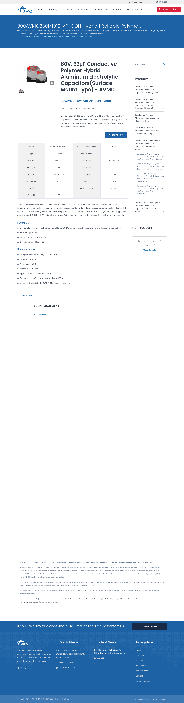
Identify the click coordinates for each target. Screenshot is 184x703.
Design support (136, 9)
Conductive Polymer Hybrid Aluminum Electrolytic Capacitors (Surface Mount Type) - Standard (150, 156)
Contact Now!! (149, 626)
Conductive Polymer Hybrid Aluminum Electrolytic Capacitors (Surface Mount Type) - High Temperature (150, 177)
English (163, 2)
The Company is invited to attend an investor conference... (110, 651)
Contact (118, 9)
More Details (149, 250)
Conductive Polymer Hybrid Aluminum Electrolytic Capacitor (122, 599)
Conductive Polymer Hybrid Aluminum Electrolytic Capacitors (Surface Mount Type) (71, 33)
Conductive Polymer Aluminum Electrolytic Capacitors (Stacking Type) (146, 89)
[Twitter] (22, 668)
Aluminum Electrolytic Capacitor (31, 602)
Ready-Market (161, 699)
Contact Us (56, 602)
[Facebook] (18, 668)
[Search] (143, 2)
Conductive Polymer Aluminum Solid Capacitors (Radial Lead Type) (147, 118)
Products (68, 9)
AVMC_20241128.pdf (47, 306)
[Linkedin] (25, 668)
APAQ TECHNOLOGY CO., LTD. (44, 699)
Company (53, 9)
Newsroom (83, 9)
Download (40, 314)
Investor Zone (102, 9)
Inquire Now (115, 135)
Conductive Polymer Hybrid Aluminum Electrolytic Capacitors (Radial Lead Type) (147, 206)
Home (40, 9)
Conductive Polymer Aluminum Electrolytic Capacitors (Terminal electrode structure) (145, 103)
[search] (130, 2)
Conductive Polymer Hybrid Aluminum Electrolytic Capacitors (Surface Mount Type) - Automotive (150, 190)
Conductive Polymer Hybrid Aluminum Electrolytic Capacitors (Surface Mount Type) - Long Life (55, 36)
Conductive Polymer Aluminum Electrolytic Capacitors (83, 599)
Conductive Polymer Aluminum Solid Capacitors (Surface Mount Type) (147, 130)
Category (32, 33)
